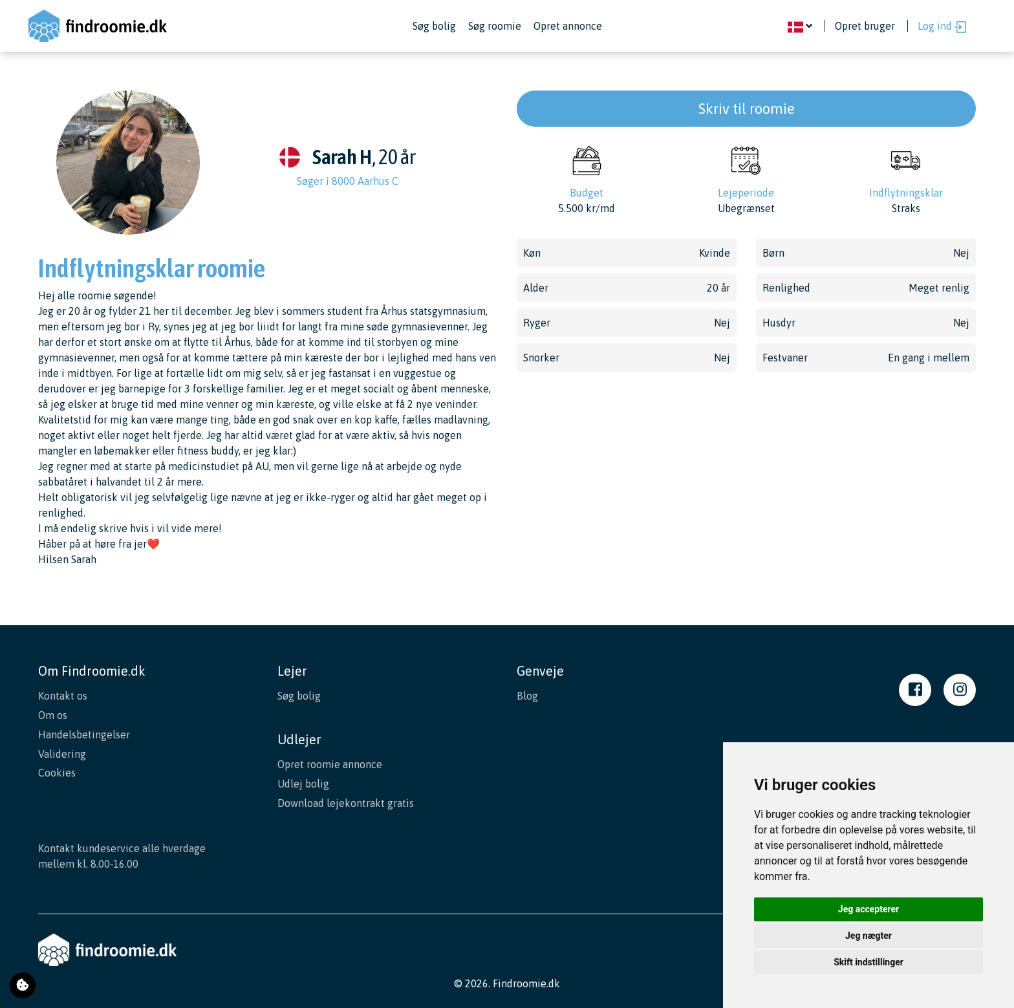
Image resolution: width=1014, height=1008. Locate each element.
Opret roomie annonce (329, 763)
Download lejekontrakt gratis (345, 801)
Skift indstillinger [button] (868, 962)
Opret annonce (568, 26)
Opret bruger (865, 26)
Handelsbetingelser (84, 733)
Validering (62, 752)
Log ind (942, 26)
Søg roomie (494, 26)
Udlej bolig (303, 782)
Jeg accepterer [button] (868, 909)
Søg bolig (434, 26)
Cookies (57, 771)
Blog (527, 696)
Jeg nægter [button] (868, 935)
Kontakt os (62, 696)
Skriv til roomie (746, 108)
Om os (52, 714)
